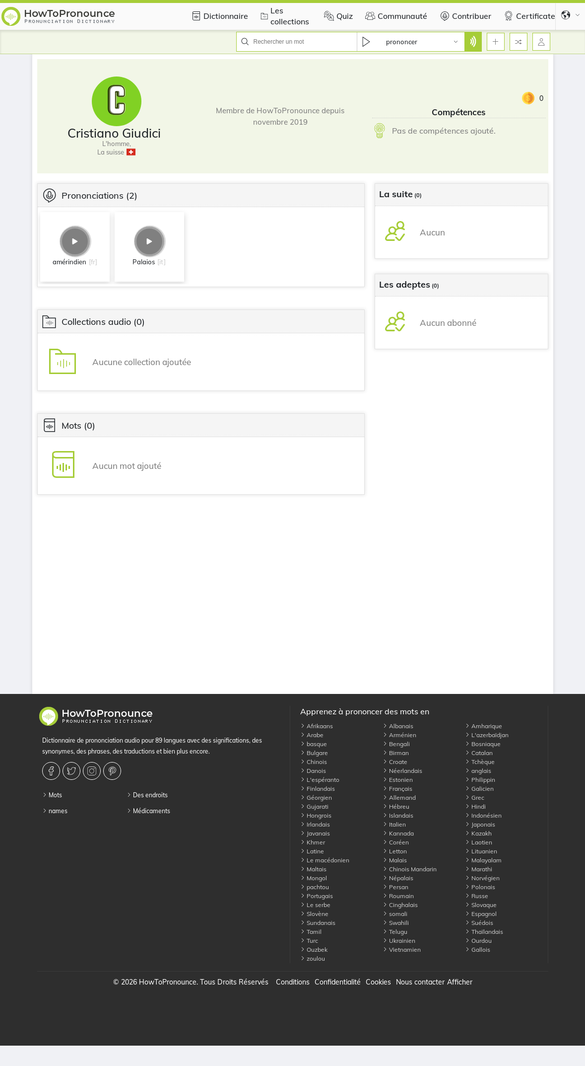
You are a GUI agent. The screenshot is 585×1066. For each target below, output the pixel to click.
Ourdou (478, 940)
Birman (396, 753)
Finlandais (317, 788)
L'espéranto (319, 779)
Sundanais (317, 922)
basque (313, 744)
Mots (52, 795)
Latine (312, 851)
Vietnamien (402, 949)
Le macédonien (324, 860)
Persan (395, 887)
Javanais (315, 833)
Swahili (396, 922)
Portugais (316, 896)
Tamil (311, 931)
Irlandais (315, 824)
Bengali (396, 744)
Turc (309, 940)
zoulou (312, 958)
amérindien (69, 262)
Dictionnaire (218, 16)
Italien (394, 824)
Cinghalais (400, 905)
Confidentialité (338, 982)
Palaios (143, 262)
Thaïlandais (484, 931)
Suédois (479, 922)
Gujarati (314, 806)
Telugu (395, 931)
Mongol (313, 878)
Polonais (480, 887)
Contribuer (464, 16)
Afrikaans (316, 726)
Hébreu (396, 806)
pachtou (314, 887)
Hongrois (315, 815)
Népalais (398, 878)
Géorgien (316, 797)
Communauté (395, 16)
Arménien (399, 735)
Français (397, 788)
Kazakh (478, 833)
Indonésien (483, 815)
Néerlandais (402, 770)
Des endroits (147, 795)
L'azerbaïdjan (487, 735)
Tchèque (480, 761)
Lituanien (481, 851)
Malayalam (483, 860)
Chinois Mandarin (410, 869)
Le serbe (315, 905)
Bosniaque (483, 744)
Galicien (479, 788)
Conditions (293, 982)
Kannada (398, 833)
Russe (476, 896)
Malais (395, 860)
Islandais (398, 815)
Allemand (399, 797)
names (54, 811)
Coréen (396, 842)
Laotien (478, 842)
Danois (313, 770)
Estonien (398, 779)
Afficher (459, 982)
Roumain (398, 896)
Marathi (478, 869)
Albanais (398, 726)
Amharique (483, 726)
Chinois (313, 761)
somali (395, 913)
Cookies (378, 982)
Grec (474, 797)
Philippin (480, 779)
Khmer (312, 842)
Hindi (475, 806)
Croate (395, 761)
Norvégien (482, 878)
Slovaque (481, 905)
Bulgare (314, 753)
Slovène (314, 913)
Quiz (337, 16)
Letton (395, 851)
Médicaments (148, 811)
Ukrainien (399, 940)
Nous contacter (420, 982)
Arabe (312, 735)
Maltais (313, 869)
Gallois (477, 949)
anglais (478, 770)
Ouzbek (313, 949)
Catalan (479, 753)
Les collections (283, 15)
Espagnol (481, 913)
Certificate (528, 16)
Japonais (480, 824)
